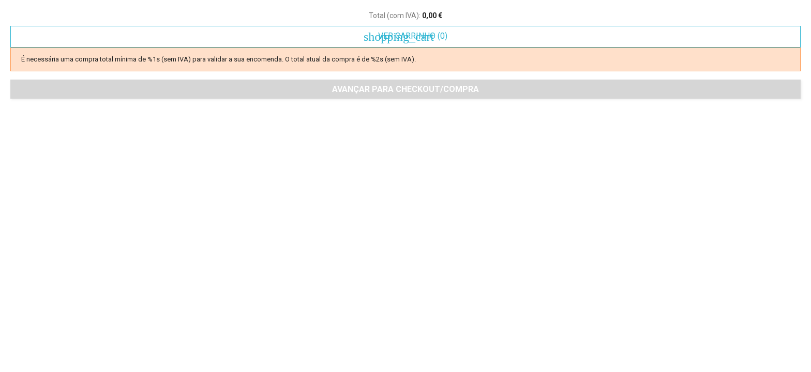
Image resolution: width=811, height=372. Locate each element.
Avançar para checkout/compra (405, 89)
